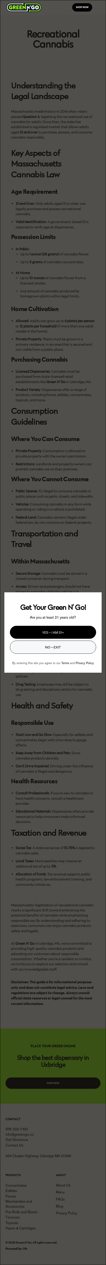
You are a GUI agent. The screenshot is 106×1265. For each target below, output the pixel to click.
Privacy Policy (85, 663)
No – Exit (53, 647)
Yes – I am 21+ (53, 632)
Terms (65, 663)
